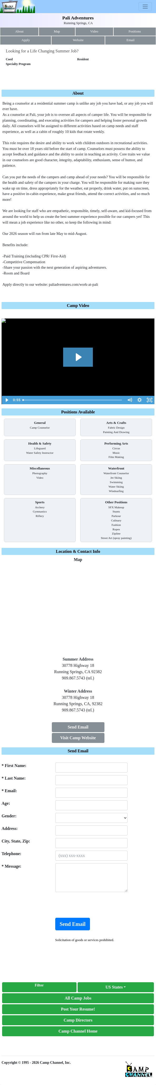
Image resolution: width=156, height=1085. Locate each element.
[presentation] (95, 905)
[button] (116, 987)
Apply (26, 40)
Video (94, 31)
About (19, 31)
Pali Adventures (78, 17)
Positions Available (78, 412)
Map (57, 31)
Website (78, 40)
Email (131, 40)
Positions (135, 31)
